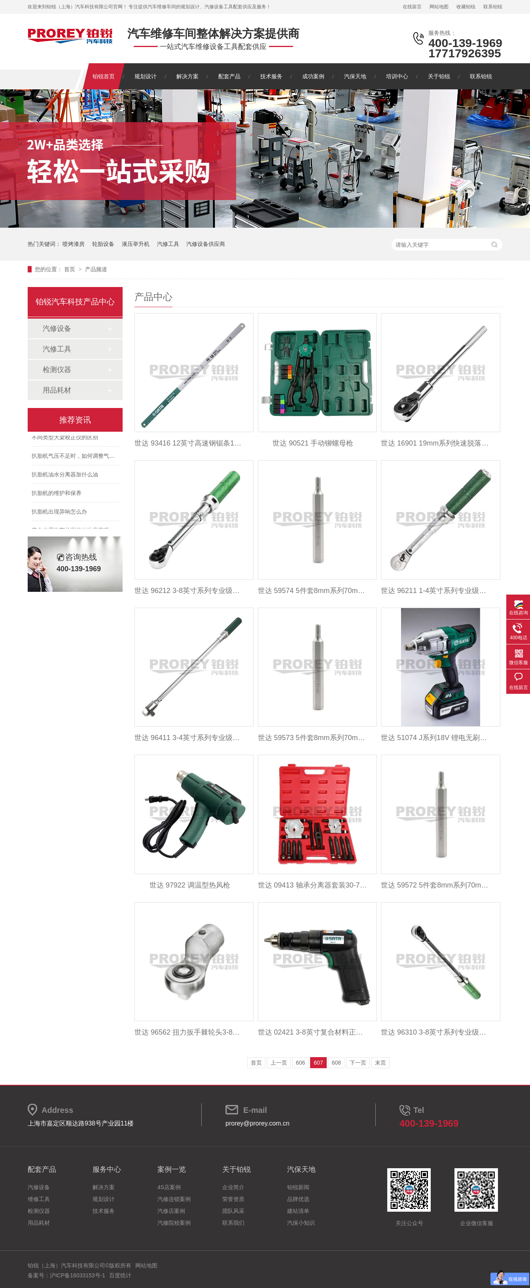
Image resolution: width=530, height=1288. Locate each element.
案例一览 (171, 1169)
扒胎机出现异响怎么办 (59, 513)
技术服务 (271, 76)
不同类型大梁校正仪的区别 (65, 439)
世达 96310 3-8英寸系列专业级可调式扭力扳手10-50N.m (436, 1032)
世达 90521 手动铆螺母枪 (313, 443)
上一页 (279, 1062)
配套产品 (229, 76)
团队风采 (233, 1211)
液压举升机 (136, 244)
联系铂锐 (492, 6)
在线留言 (412, 6)
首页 (70, 269)
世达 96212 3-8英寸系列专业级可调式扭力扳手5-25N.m (189, 591)
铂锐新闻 (298, 1187)
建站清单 (298, 1211)
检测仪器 (57, 370)
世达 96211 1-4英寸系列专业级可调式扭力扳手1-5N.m (436, 591)
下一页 (358, 1062)
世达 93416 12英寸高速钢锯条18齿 (189, 443)
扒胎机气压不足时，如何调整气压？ (76, 457)
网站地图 (439, 6)
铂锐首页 (104, 76)
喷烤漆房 (73, 244)
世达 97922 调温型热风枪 (190, 885)
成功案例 (313, 76)
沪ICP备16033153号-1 (77, 1275)
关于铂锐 (439, 76)
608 (336, 1062)
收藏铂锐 (465, 6)
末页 (380, 1062)
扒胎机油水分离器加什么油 (65, 476)
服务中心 (107, 1169)
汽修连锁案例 (174, 1199)
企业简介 (233, 1187)
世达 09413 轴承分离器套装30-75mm (313, 885)
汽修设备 (57, 328)
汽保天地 (355, 76)
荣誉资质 (233, 1199)
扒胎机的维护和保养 (56, 494)
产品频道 (96, 269)
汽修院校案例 (174, 1223)
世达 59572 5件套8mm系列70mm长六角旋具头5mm (436, 885)
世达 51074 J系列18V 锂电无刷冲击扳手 (436, 738)
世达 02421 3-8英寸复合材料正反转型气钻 (313, 1032)
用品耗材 (57, 390)
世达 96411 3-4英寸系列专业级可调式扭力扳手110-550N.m (189, 738)
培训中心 (397, 76)
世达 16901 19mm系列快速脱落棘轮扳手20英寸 (436, 443)
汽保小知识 (301, 1223)
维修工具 (39, 1199)
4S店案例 (169, 1187)
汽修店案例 (171, 1211)
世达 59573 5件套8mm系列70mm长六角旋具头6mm (313, 738)
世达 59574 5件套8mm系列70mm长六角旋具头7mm (313, 591)
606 (300, 1062)
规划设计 (145, 76)
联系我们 (233, 1223)
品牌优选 (298, 1199)
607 (318, 1062)
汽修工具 (168, 244)
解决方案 (187, 76)
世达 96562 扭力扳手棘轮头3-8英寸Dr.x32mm (189, 1032)
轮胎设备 (103, 244)
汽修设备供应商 (205, 244)
